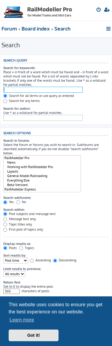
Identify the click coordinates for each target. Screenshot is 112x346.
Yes (8, 202)
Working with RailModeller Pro (42, 167)
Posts (10, 248)
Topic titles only (17, 224)
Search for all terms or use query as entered (38, 96)
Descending (64, 260)
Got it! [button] (33, 335)
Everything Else (42, 180)
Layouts (42, 171)
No (21, 202)
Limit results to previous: (22, 269)
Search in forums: (16, 140)
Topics (26, 248)
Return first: (12, 282)
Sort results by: (14, 255)
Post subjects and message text (29, 214)
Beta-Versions (42, 185)
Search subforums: (17, 198)
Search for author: (16, 108)
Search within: (14, 210)
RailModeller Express (42, 189)
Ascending (40, 260)
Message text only (19, 219)
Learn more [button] (22, 319)
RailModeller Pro (42, 158)
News (42, 162)
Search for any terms (21, 101)
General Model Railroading (42, 176)
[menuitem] (99, 10)
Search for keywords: (19, 68)
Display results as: (17, 244)
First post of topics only (23, 229)
